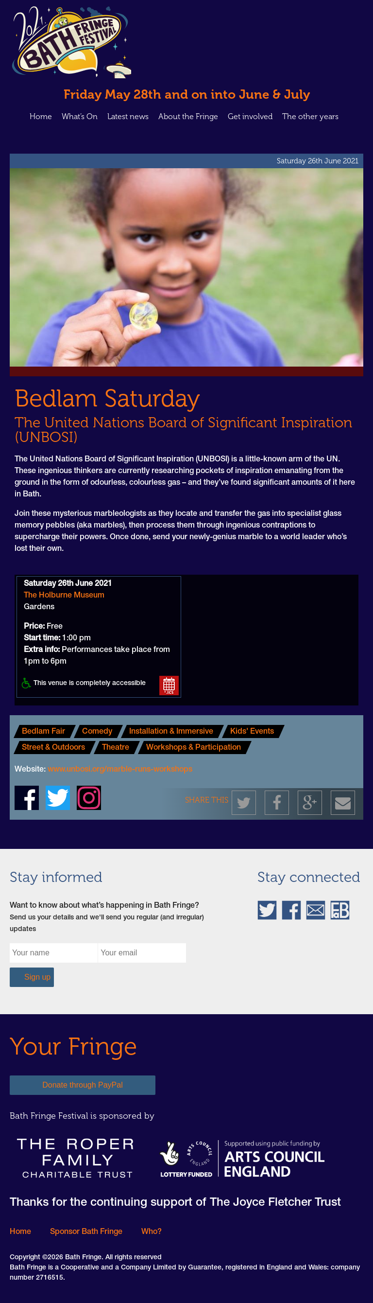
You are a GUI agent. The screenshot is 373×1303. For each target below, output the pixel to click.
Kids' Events (252, 732)
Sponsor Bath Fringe (86, 1232)
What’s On (80, 116)
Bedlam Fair (43, 732)
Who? (151, 1232)
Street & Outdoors (53, 748)
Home (41, 116)
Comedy (97, 732)
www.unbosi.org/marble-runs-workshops (120, 770)
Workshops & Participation (193, 748)
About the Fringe (188, 116)
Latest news (128, 116)
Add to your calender (169, 685)
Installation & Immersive (171, 732)
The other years (310, 116)
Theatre (115, 748)
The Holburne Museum (64, 596)
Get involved (250, 116)
